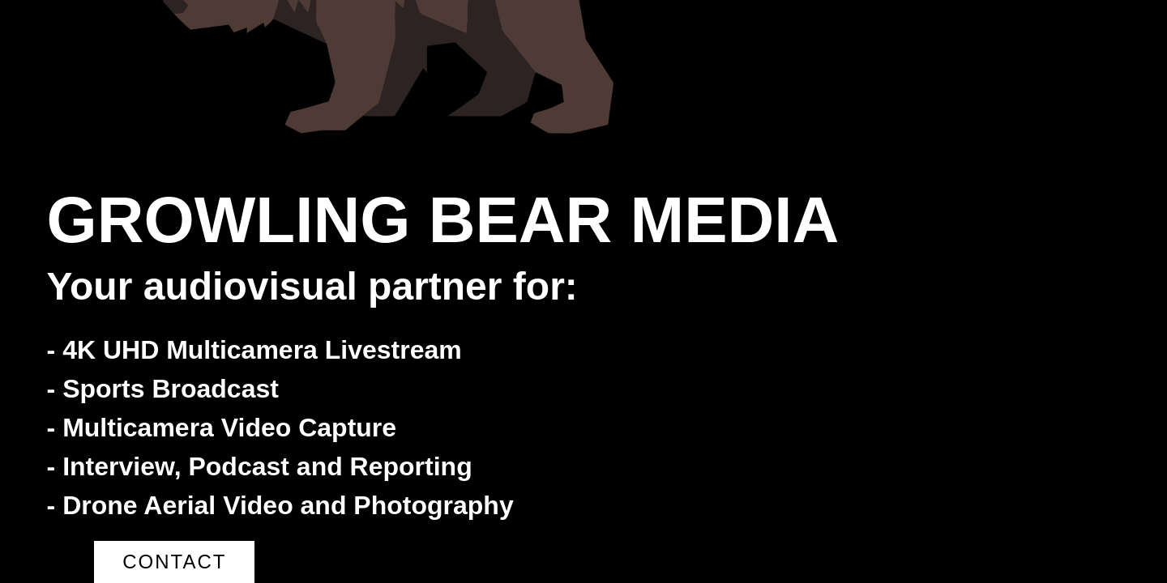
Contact (174, 561)
